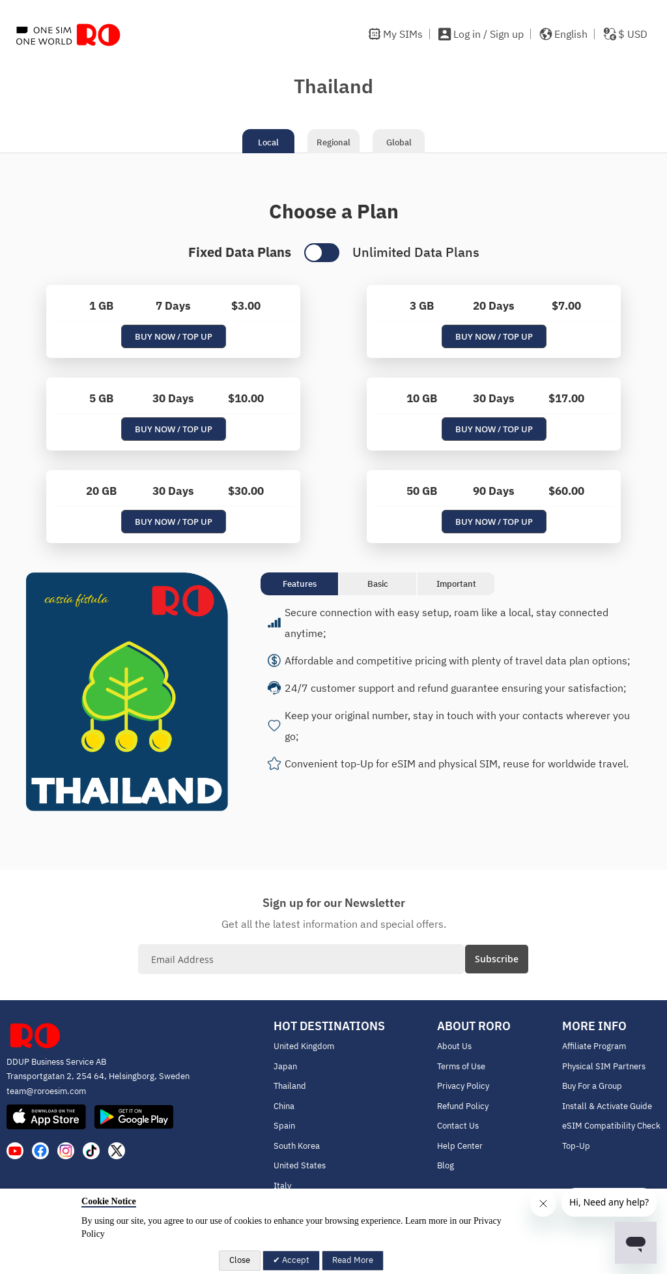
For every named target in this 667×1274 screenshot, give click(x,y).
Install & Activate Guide (607, 1106)
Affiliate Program (594, 1046)
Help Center (460, 1145)
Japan (285, 1066)
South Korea (297, 1145)
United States (300, 1165)
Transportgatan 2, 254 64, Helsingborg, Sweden (98, 1076)
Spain (284, 1125)
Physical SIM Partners (604, 1066)
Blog (445, 1165)
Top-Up (576, 1145)
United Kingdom (304, 1046)
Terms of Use (461, 1066)
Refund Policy (463, 1106)
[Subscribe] (496, 959)
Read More (352, 1260)
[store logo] (68, 34)
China (284, 1106)
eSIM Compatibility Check (611, 1125)
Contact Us (458, 1125)
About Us (454, 1046)
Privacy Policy (463, 1085)
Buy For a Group (592, 1085)
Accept (294, 1260)
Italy (282, 1185)
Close (239, 1260)
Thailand (290, 1085)
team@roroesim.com (46, 1091)
